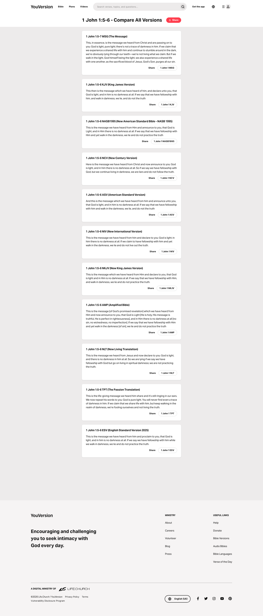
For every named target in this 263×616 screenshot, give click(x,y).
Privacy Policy (72, 596)
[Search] (136, 6)
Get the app (198, 6)
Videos (84, 6)
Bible (61, 6)
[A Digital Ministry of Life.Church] (131, 587)
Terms (85, 596)
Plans (72, 6)
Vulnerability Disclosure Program (48, 600)
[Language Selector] (213, 6)
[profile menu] (225, 6)
